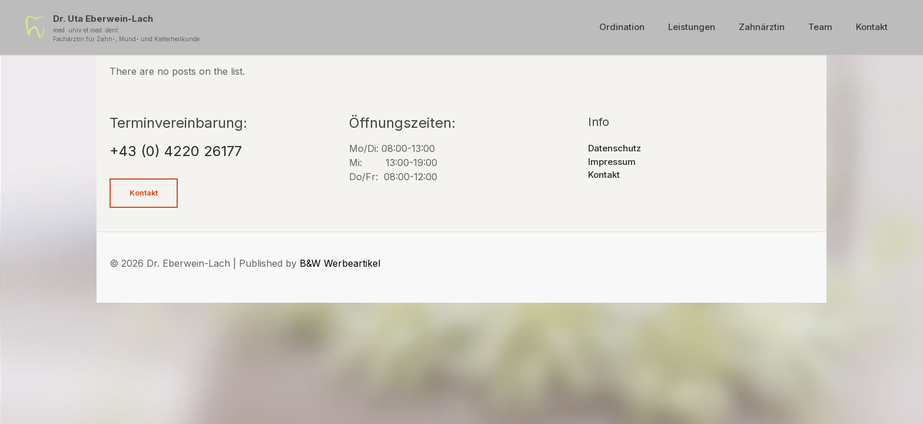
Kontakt (604, 174)
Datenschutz (614, 148)
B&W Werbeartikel (340, 263)
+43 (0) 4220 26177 (175, 151)
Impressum (612, 161)
